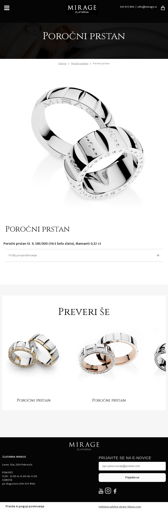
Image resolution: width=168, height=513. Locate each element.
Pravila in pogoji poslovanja (25, 506)
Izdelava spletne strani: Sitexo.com (120, 506)
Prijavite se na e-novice (125, 458)
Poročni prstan (101, 63)
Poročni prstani (79, 63)
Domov (62, 63)
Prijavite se (132, 477)
